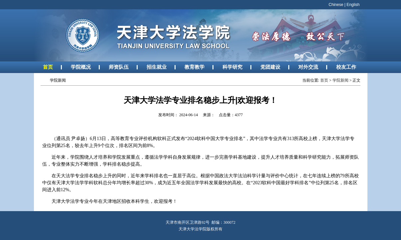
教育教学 (194, 67)
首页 (48, 67)
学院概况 (81, 67)
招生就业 (157, 67)
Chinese (336, 4)
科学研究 (232, 67)
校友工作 (346, 67)
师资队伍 (119, 67)
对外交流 (308, 67)
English (352, 4)
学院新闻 (340, 80)
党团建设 (270, 67)
